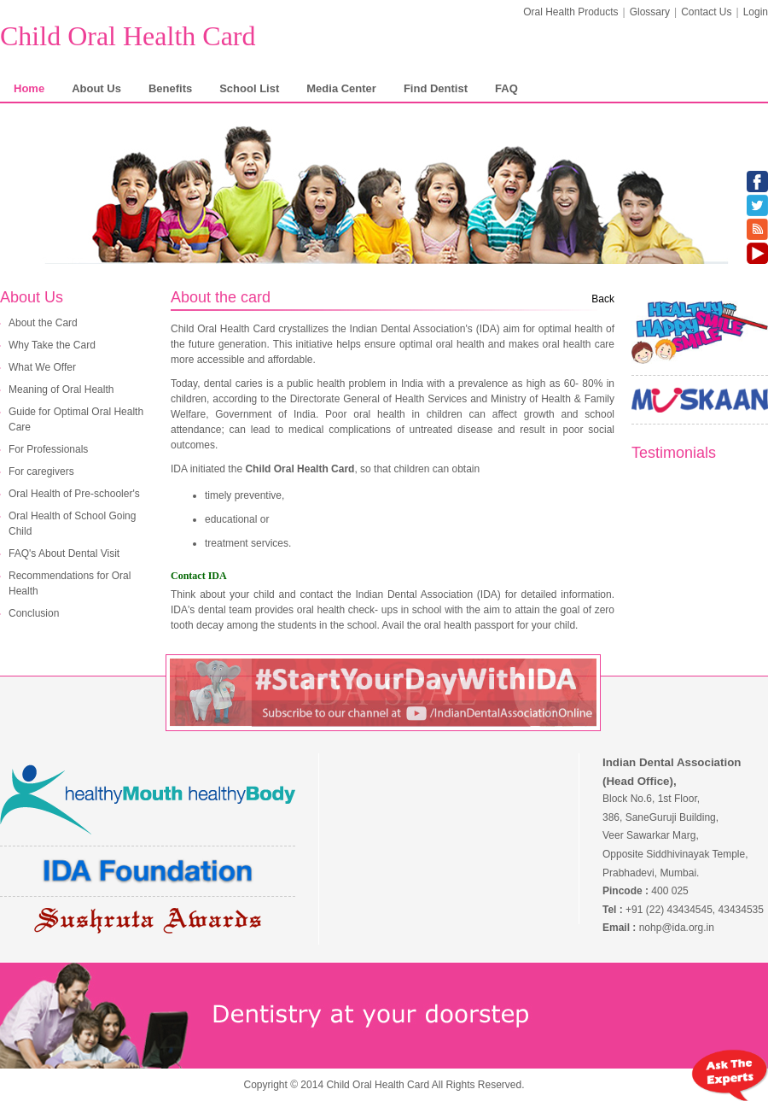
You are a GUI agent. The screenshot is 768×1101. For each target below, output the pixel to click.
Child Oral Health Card (127, 35)
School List (249, 88)
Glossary (650, 12)
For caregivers (41, 471)
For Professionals (48, 449)
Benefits (170, 88)
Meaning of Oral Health (61, 389)
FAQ (506, 88)
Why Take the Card (52, 345)
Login (755, 12)
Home (29, 88)
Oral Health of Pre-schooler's (74, 494)
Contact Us (706, 12)
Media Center (341, 88)
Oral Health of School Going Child (72, 523)
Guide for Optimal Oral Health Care (76, 419)
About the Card (43, 323)
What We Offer (42, 367)
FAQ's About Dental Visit (64, 553)
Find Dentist (436, 88)
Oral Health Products (570, 12)
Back (602, 299)
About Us (96, 88)
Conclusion (34, 613)
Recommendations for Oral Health (70, 583)
